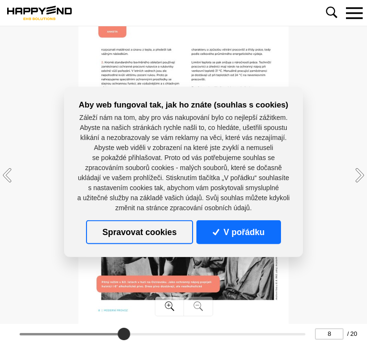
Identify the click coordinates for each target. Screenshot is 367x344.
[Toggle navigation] (354, 13)
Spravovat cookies (139, 232)
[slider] (124, 334)
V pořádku (238, 232)
